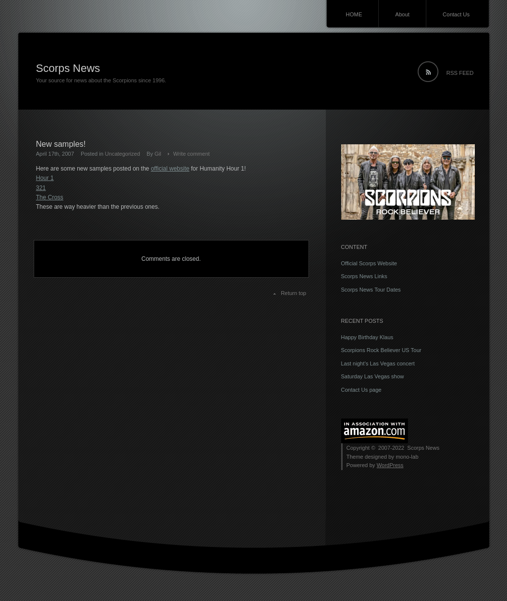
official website (170, 168)
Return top (293, 293)
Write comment (191, 154)
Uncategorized (122, 154)
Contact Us (456, 14)
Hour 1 (45, 178)
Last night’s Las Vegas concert (378, 363)
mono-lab (407, 457)
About (402, 14)
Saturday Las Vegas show (372, 376)
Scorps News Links (364, 276)
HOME (354, 14)
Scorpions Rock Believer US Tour (381, 350)
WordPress (390, 465)
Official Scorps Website (369, 263)
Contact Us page (361, 390)
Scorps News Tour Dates (371, 290)
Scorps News (68, 68)
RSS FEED (460, 73)
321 (41, 187)
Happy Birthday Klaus (367, 337)
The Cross (49, 197)
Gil (157, 154)
